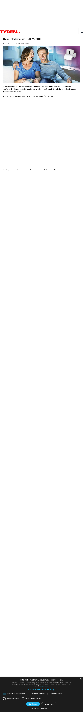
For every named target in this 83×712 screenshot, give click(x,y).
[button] (42, 690)
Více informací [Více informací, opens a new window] (44, 687)
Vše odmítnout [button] (49, 704)
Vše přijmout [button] (32, 704)
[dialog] (41, 694)
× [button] (80, 679)
